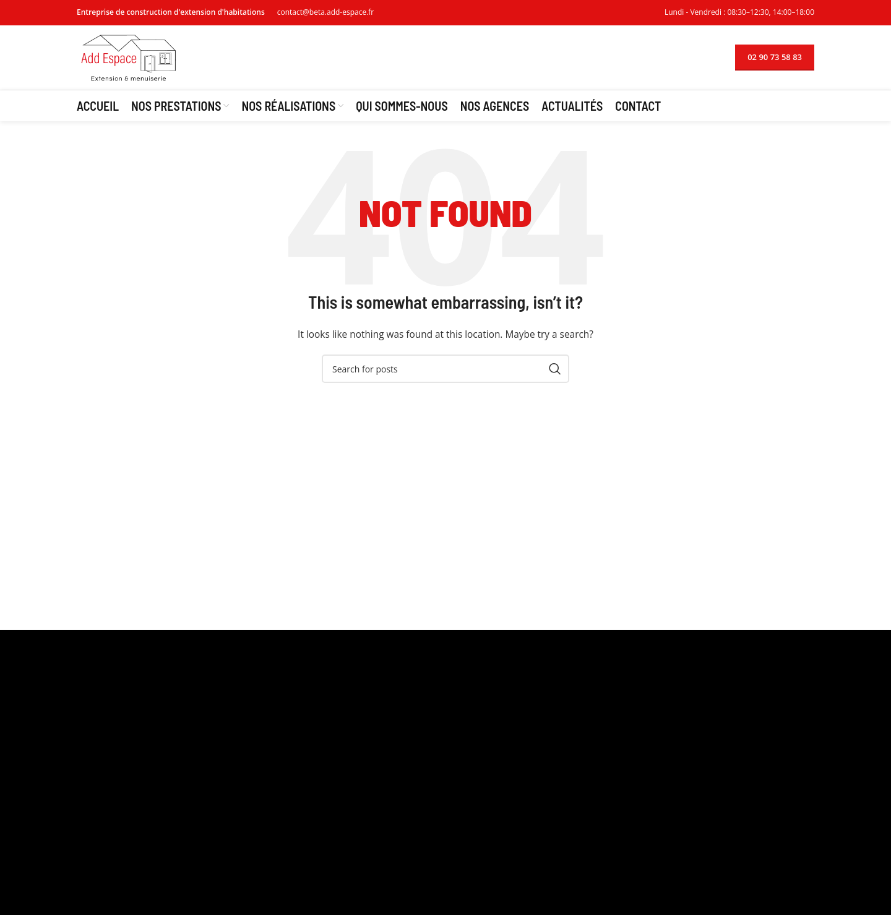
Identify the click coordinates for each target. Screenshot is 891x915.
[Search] (445, 368)
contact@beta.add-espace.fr (325, 12)
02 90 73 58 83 (774, 56)
